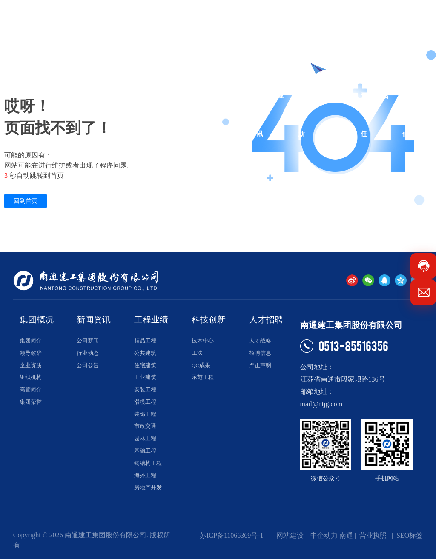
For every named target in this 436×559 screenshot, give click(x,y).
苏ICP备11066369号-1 (232, 535)
